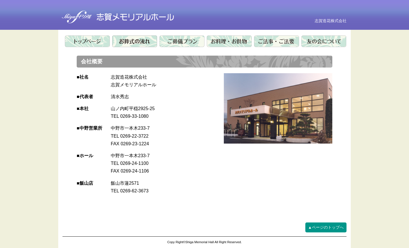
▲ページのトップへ (326, 227)
